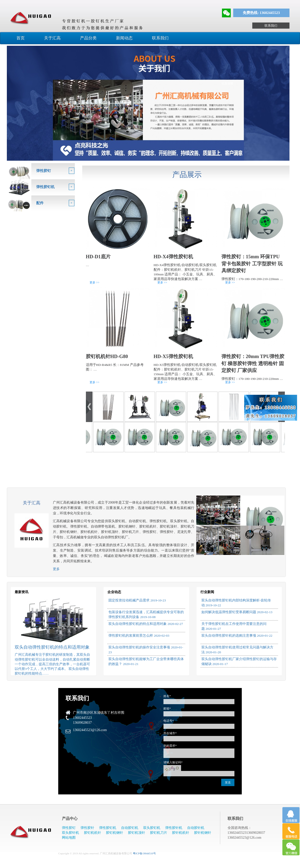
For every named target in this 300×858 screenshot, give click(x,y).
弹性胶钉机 (107, 828)
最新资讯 (21, 592)
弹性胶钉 (69, 828)
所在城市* (170, 733)
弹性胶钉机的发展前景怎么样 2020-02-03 (138, 635)
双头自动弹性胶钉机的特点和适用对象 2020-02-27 (145, 624)
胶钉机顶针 (136, 833)
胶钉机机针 (92, 833)
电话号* (168, 721)
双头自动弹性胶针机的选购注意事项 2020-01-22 (236, 635)
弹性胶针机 (173, 828)
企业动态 (114, 592)
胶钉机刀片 (158, 833)
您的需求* (170, 745)
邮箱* (167, 708)
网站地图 (69, 837)
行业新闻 (207, 592)
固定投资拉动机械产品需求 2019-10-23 (137, 600)
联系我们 (271, 25)
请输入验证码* (173, 762)
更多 (56, 569)
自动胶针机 (195, 828)
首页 (20, 38)
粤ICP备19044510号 (144, 853)
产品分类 (88, 38)
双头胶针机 (70, 833)
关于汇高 (52, 38)
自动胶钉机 (129, 828)
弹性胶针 (87, 828)
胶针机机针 (180, 833)
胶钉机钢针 (114, 833)
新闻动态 (124, 38)
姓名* (167, 696)
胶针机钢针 (202, 833)
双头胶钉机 (151, 828)
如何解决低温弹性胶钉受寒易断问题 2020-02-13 (236, 612)
